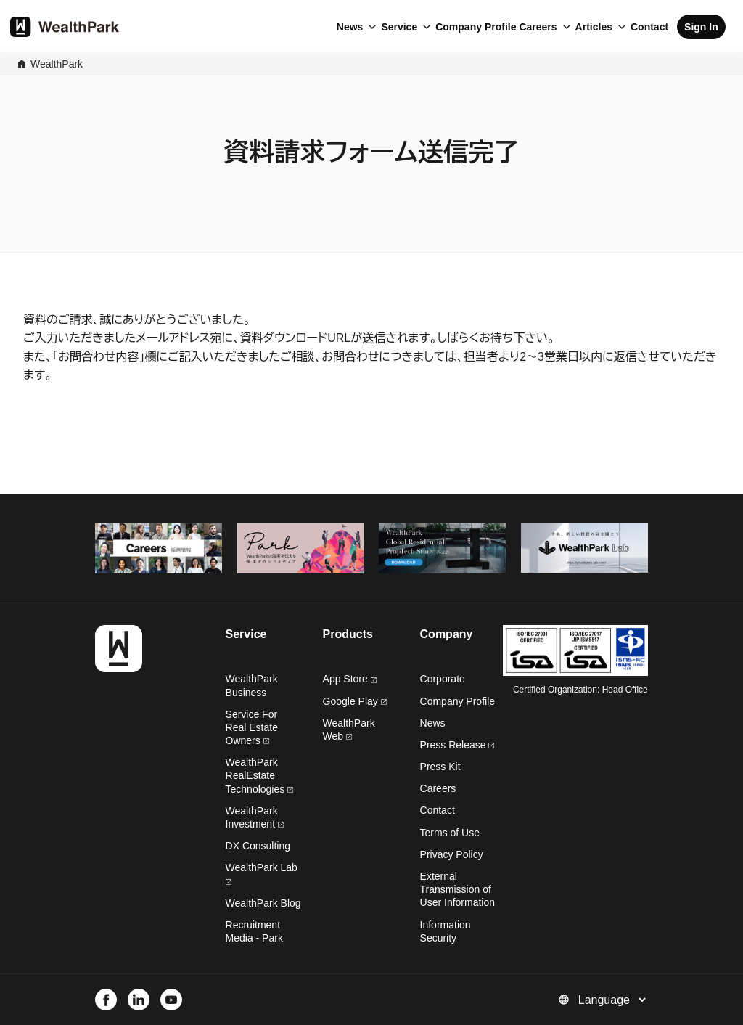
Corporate (442, 679)
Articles (593, 27)
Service (399, 27)
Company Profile (475, 27)
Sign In (701, 27)
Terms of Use (450, 832)
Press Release (457, 745)
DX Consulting (258, 846)
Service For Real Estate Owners (252, 727)
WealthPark (56, 64)
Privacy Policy (451, 854)
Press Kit (440, 766)
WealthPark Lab (261, 867)
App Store (350, 679)
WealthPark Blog (263, 903)
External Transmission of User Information (457, 889)
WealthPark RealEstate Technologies (260, 775)
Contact (649, 27)
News (350, 27)
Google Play (355, 701)
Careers (538, 27)
